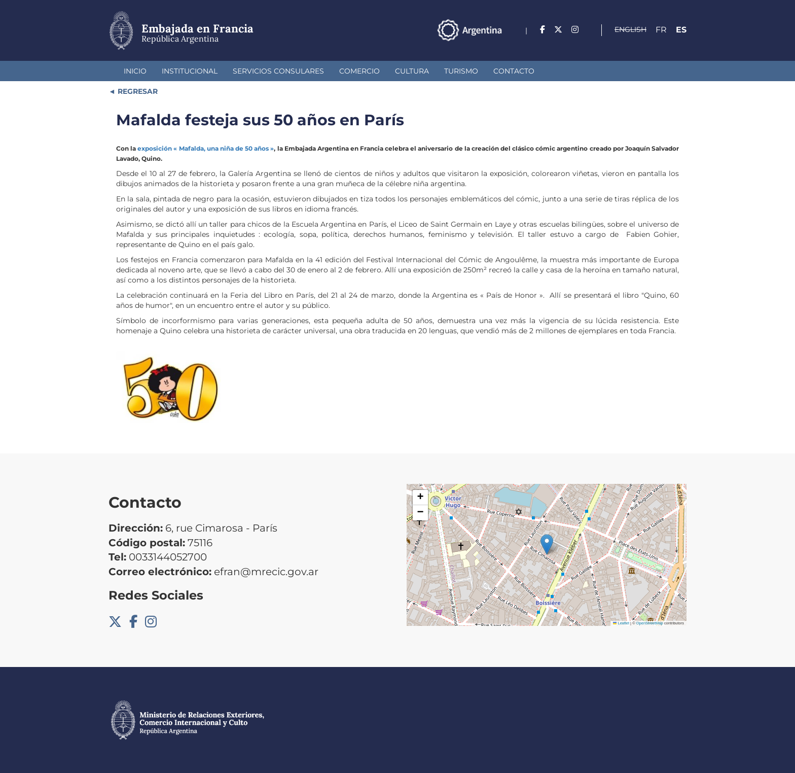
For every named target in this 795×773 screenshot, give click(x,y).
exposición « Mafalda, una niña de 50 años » (205, 148)
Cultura (412, 71)
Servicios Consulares (278, 71)
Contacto (513, 71)
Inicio (135, 71)
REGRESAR (137, 91)
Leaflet (621, 623)
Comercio (359, 71)
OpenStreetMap (649, 623)
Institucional (190, 71)
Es (681, 29)
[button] (546, 544)
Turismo (461, 71)
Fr (661, 29)
